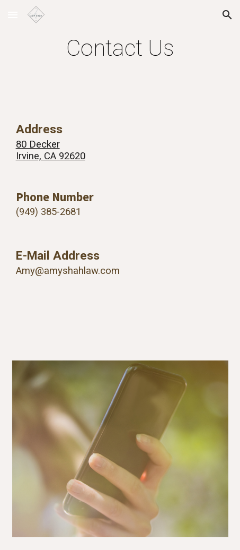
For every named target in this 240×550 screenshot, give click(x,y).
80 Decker (38, 144)
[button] (12, 14)
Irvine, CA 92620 (50, 156)
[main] (120, 48)
